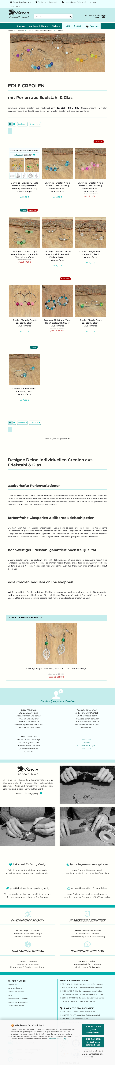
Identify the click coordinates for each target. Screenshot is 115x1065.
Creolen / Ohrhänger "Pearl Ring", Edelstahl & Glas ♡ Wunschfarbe (57, 323)
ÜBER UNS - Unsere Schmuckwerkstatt (78, 1012)
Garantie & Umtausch (16, 992)
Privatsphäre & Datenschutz (18, 1002)
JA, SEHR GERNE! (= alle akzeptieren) (92, 1029)
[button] (10, 124)
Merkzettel (15, 6)
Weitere (56, 26)
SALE (77, 26)
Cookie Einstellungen (16, 1005)
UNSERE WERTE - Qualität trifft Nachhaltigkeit (81, 1015)
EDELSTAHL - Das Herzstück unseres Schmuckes (82, 984)
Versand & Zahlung (15, 988)
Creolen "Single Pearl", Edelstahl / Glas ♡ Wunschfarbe (91, 254)
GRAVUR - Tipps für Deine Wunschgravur (79, 1001)
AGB (10, 995)
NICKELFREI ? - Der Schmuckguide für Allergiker (82, 991)
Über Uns (91, 26)
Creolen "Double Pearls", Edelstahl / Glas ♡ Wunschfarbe (24, 323)
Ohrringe (21, 26)
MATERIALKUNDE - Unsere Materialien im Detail (82, 988)
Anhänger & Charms (38, 26)
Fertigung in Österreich (46, 2)
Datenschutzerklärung (57, 1039)
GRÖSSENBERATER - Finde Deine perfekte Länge (82, 994)
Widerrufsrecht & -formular (18, 999)
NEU (67, 26)
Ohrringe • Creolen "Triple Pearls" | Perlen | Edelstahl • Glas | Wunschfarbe (24, 254)
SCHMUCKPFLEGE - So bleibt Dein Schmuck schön (83, 998)
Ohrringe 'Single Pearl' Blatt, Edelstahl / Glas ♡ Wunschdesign (56, 668)
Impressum (12, 985)
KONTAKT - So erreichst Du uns (75, 1019)
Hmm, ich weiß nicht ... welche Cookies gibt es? (92, 1054)
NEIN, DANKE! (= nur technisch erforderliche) (93, 1042)
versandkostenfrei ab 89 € (73, 2)
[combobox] (22, 124)
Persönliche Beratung (20, 2)
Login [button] (93, 2)
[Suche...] (70, 16)
